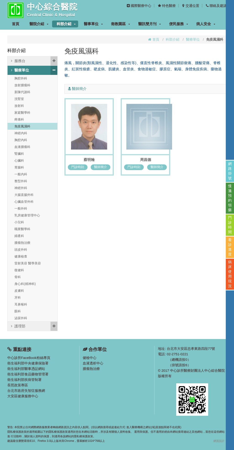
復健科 (19, 270)
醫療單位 (193, 39)
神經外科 (20, 188)
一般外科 (20, 208)
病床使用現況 (230, 274)
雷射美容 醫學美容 (27, 263)
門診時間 (230, 225)
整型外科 (20, 181)
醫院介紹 (38, 24)
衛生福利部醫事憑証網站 (26, 369)
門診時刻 (77, 167)
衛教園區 (120, 24)
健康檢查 (20, 256)
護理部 (34, 326)
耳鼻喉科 (20, 304)
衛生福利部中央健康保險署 (27, 363)
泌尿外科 (20, 318)
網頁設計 (218, 440)
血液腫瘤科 (22, 147)
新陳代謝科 (22, 92)
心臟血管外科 (24, 201)
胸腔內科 (20, 140)
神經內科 (20, 133)
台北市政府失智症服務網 (26, 390)
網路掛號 (230, 171)
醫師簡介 (100, 167)
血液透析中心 (93, 363)
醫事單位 (93, 24)
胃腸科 (19, 167)
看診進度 (230, 247)
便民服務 (178, 24)
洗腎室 (19, 99)
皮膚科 (19, 290)
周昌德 (145, 160)
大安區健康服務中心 (22, 396)
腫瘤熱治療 (22, 243)
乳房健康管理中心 (27, 215)
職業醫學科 (22, 229)
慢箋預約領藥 (230, 198)
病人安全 (205, 24)
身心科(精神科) (25, 284)
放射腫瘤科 (22, 85)
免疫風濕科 (22, 126)
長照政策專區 (17, 385)
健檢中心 (89, 358)
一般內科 (20, 174)
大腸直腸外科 (24, 195)
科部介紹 (66, 24)
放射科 (19, 106)
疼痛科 (19, 119)
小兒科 (19, 222)
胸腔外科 (20, 78)
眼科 (17, 311)
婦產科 (19, 236)
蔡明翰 (89, 160)
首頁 (15, 24)
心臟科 (19, 160)
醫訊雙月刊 (149, 24)
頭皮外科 (20, 249)
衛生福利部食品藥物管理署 (27, 374)
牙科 (17, 297)
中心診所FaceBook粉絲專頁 (28, 358)
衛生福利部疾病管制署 (24, 380)
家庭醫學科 (22, 112)
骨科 (17, 277)
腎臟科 (19, 153)
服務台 (34, 61)
